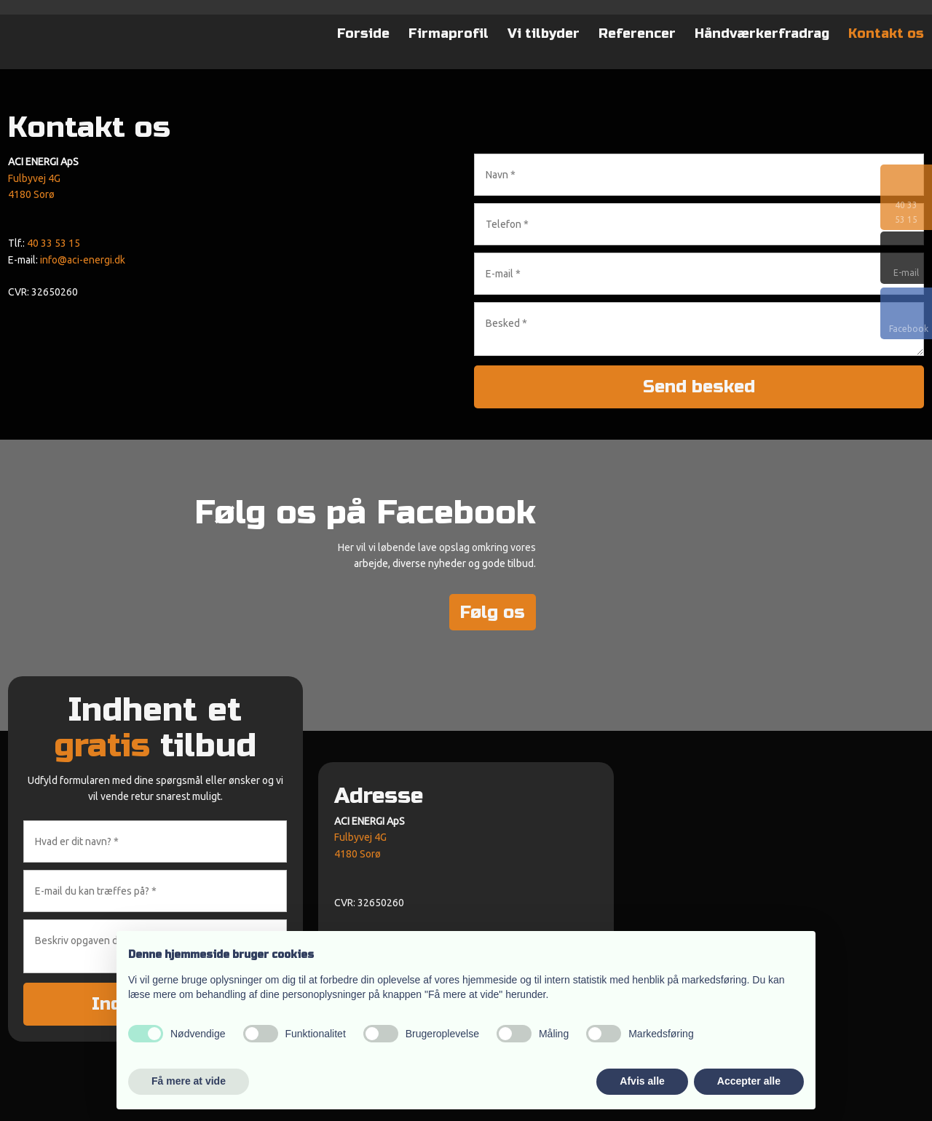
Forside (363, 33)
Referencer (637, 33)
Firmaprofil (448, 33)
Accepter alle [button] (749, 1081)
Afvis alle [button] (642, 1081)
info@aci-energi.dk (82, 260)
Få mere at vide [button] (188, 1081)
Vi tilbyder (544, 33)
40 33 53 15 (53, 243)
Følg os (492, 612)
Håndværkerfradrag (762, 33)
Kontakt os (886, 33)
